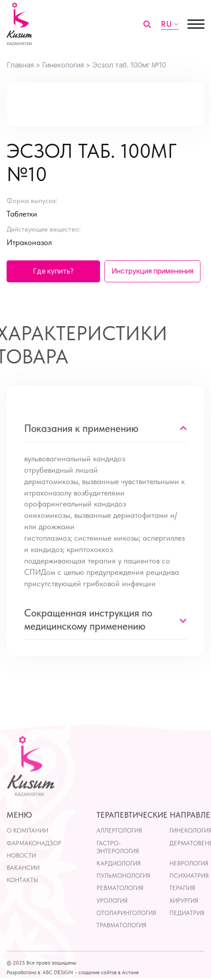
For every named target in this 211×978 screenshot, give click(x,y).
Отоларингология (126, 928)
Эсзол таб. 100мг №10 (129, 64)
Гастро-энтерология (118, 862)
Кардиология (119, 878)
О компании (27, 846)
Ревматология (120, 903)
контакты (22, 895)
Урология (112, 916)
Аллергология (119, 846)
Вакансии (23, 883)
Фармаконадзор (34, 858)
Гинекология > (66, 64)
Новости (21, 871)
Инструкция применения (152, 271)
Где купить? (53, 271)
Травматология (122, 940)
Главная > (23, 64)
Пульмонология (123, 891)
